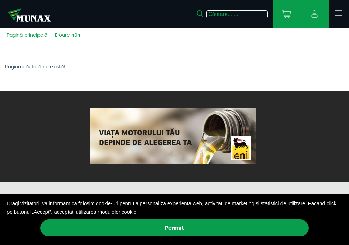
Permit (174, 228)
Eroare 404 (67, 35)
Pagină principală (27, 35)
